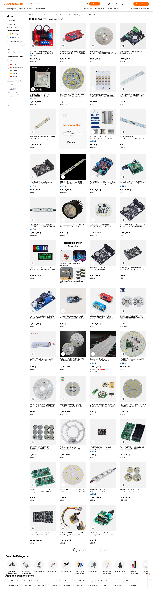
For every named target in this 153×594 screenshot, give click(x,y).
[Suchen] (94, 4)
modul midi (66, 585)
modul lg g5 (26, 585)
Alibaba (31, 15)
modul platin (92, 585)
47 (100, 550)
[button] (87, 4)
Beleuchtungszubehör (63, 15)
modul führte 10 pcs (80, 581)
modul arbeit (132, 585)
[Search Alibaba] (57, 4)
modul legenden (12, 585)
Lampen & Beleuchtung (45, 15)
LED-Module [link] (92, 15)
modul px (104, 585)
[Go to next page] (105, 550)
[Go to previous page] (71, 550)
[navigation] (16, 283)
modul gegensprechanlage (46, 581)
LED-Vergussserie (79, 15)
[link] (150, 574)
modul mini (78, 585)
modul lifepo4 (40, 585)
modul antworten (13, 581)
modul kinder (64, 581)
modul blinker (28, 581)
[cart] (116, 4)
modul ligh (54, 585)
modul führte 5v (112, 581)
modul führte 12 (96, 581)
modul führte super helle (130, 581)
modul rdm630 (117, 585)
